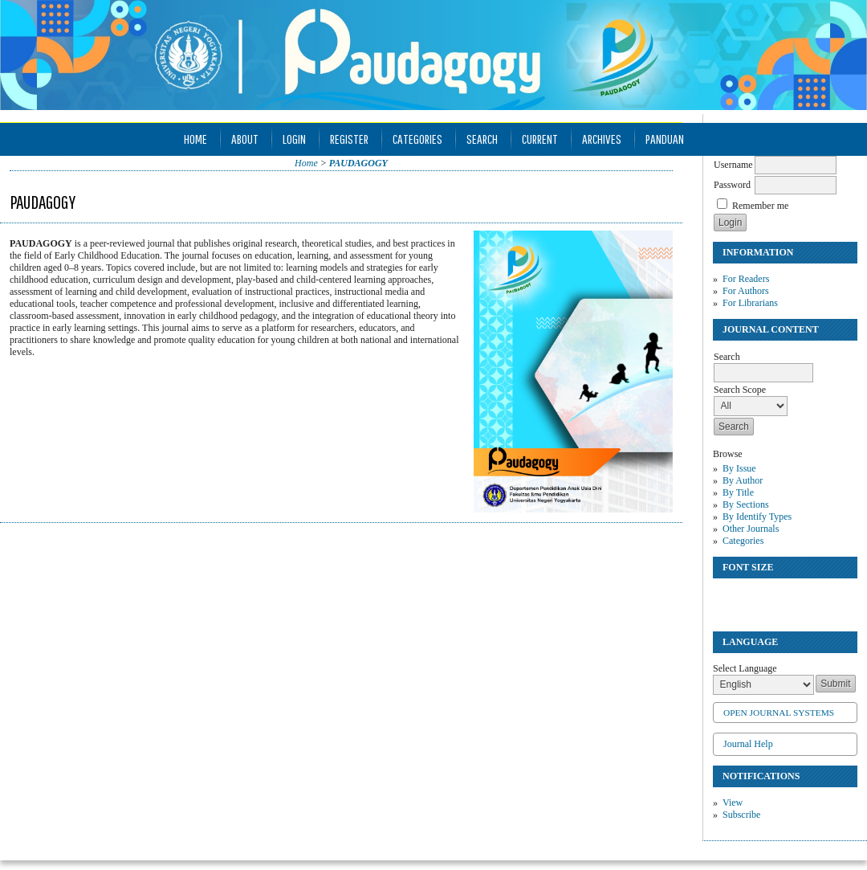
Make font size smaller (727, 597)
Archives (601, 138)
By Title (738, 492)
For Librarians (750, 302)
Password (732, 184)
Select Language (745, 668)
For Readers (745, 278)
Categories (742, 540)
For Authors (745, 290)
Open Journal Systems (778, 712)
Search (482, 138)
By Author (742, 480)
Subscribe (741, 814)
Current (540, 138)
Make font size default (753, 597)
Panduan (664, 138)
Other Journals (750, 528)
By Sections (745, 504)
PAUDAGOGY (358, 163)
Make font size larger (779, 597)
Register (349, 138)
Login (294, 138)
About (244, 138)
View (732, 802)
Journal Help (748, 744)
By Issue (739, 468)
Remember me (760, 205)
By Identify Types (757, 516)
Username (733, 164)
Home (195, 138)
